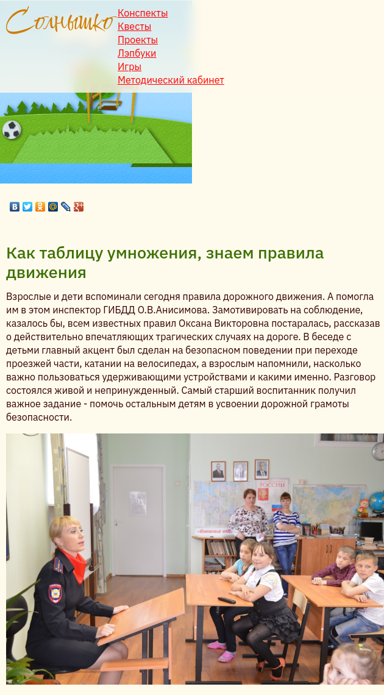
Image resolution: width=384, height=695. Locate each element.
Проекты (138, 40)
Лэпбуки (137, 53)
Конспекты (143, 13)
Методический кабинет (171, 80)
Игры (129, 66)
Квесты (134, 26)
